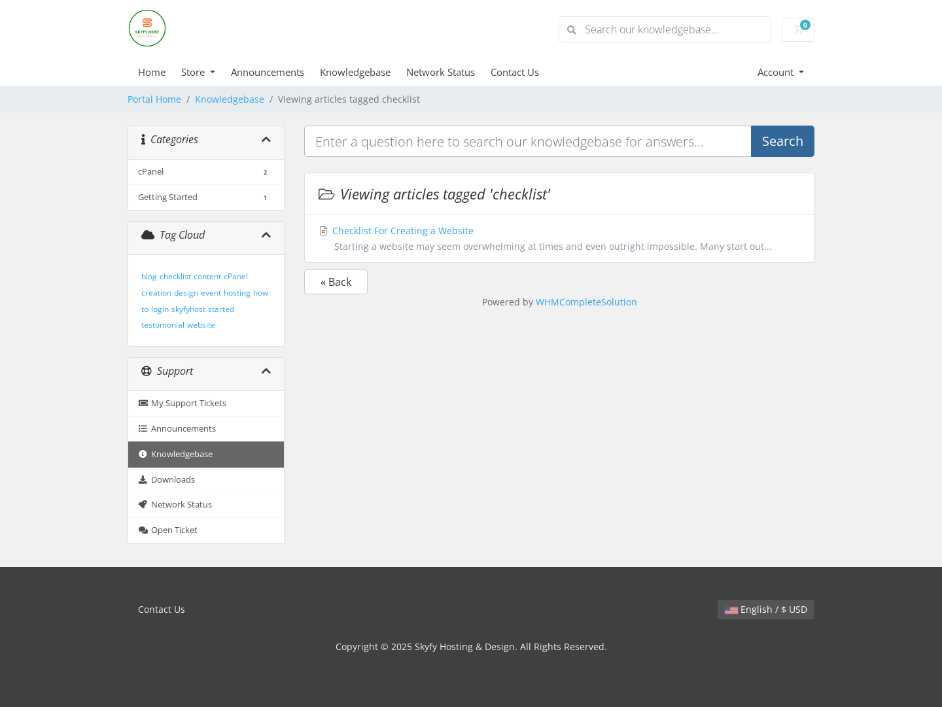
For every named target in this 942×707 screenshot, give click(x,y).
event (211, 292)
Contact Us (515, 71)
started (221, 309)
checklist (175, 276)
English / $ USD (766, 609)
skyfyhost (188, 309)
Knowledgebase (355, 71)
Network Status (440, 71)
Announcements (267, 71)
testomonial (162, 324)
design (186, 292)
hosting (237, 292)
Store (194, 71)
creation (156, 292)
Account (777, 71)
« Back (336, 282)
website (201, 324)
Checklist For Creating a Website (559, 239)
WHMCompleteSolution (586, 302)
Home (152, 71)
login (160, 309)
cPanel (236, 276)
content (207, 276)
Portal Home (154, 99)
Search (782, 141)
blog (149, 276)
